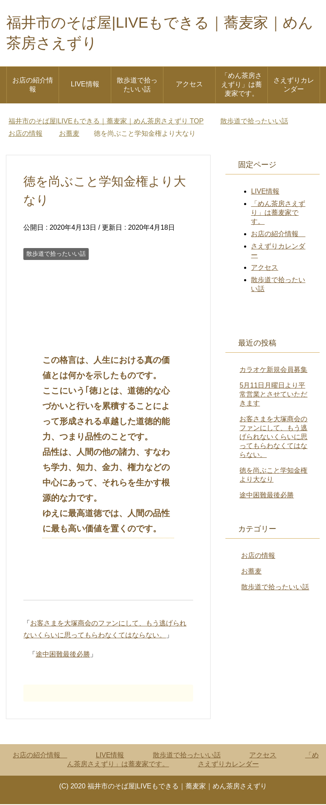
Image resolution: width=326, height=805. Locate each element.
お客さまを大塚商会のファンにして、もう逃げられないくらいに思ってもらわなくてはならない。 (273, 437)
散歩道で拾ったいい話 (137, 85)
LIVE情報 (85, 84)
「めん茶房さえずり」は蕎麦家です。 (241, 85)
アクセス (189, 84)
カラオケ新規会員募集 (273, 370)
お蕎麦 (251, 572)
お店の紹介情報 (32, 85)
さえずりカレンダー (293, 85)
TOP (106, 122)
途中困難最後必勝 (63, 655)
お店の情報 (258, 556)
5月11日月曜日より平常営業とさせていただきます (273, 395)
